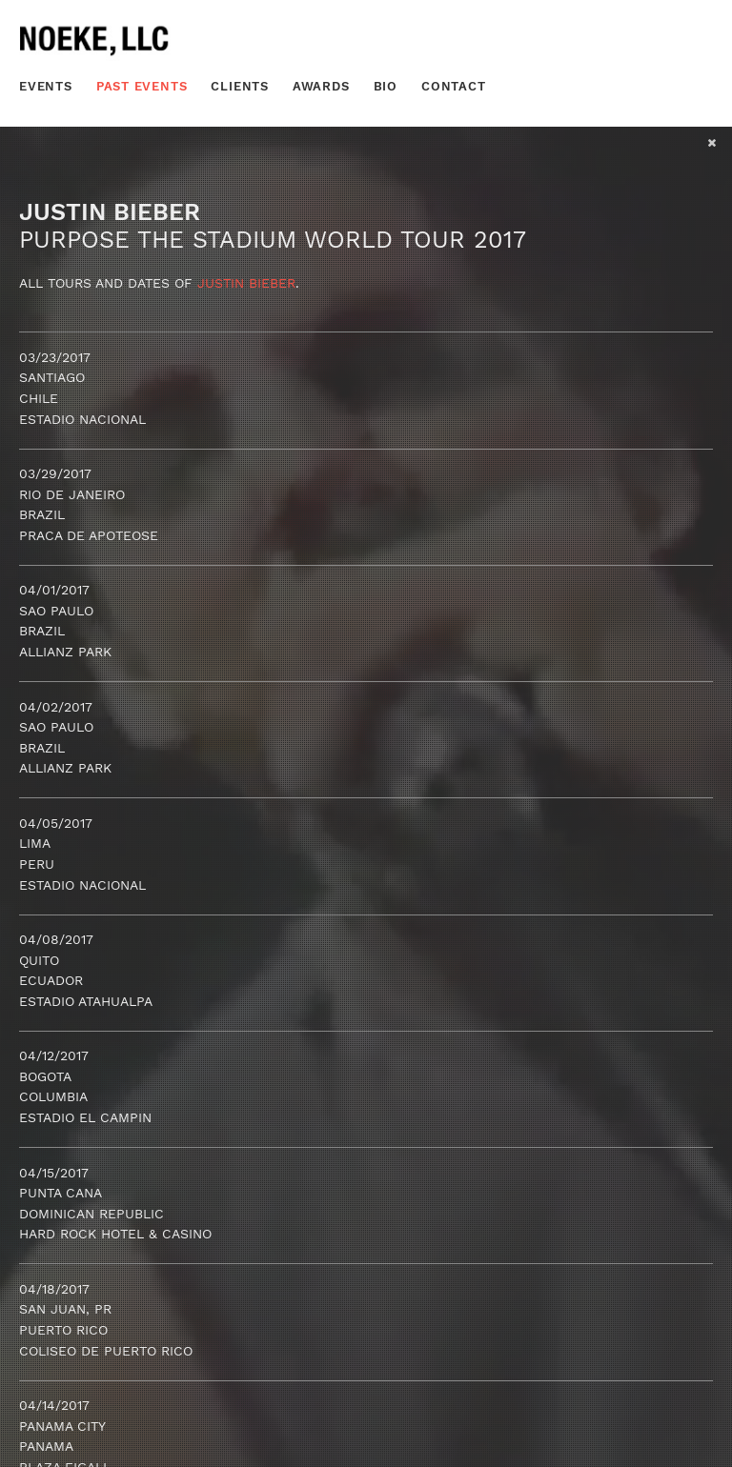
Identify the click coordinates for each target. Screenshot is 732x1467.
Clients (240, 86)
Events (45, 86)
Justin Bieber (246, 283)
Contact (453, 86)
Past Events (142, 86)
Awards (321, 86)
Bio (385, 86)
